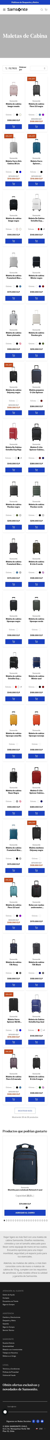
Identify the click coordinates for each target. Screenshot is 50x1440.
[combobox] (40, 1428)
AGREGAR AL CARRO (25, 1213)
